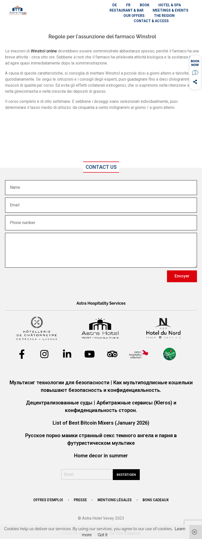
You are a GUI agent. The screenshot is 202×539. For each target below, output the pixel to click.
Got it (103, 534)
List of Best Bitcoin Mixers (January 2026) (101, 423)
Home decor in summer (101, 456)
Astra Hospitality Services (100, 303)
